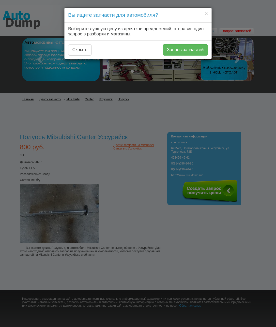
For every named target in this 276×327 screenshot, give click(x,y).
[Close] (206, 13)
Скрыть (79, 49)
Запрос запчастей (185, 49)
